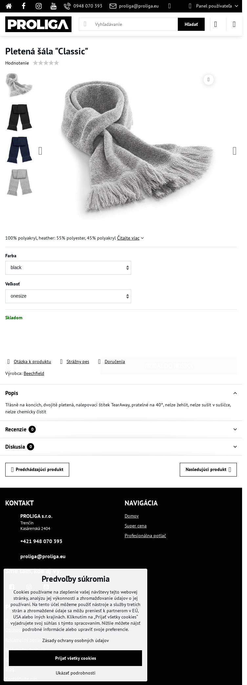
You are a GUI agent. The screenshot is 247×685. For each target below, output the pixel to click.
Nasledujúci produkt (208, 469)
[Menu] (234, 24)
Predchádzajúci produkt (37, 469)
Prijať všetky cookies (75, 658)
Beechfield (34, 373)
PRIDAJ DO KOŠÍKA (169, 339)
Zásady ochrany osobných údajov (75, 640)
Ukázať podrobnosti (75, 673)
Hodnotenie (17, 63)
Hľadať (191, 24)
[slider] (46, 63)
